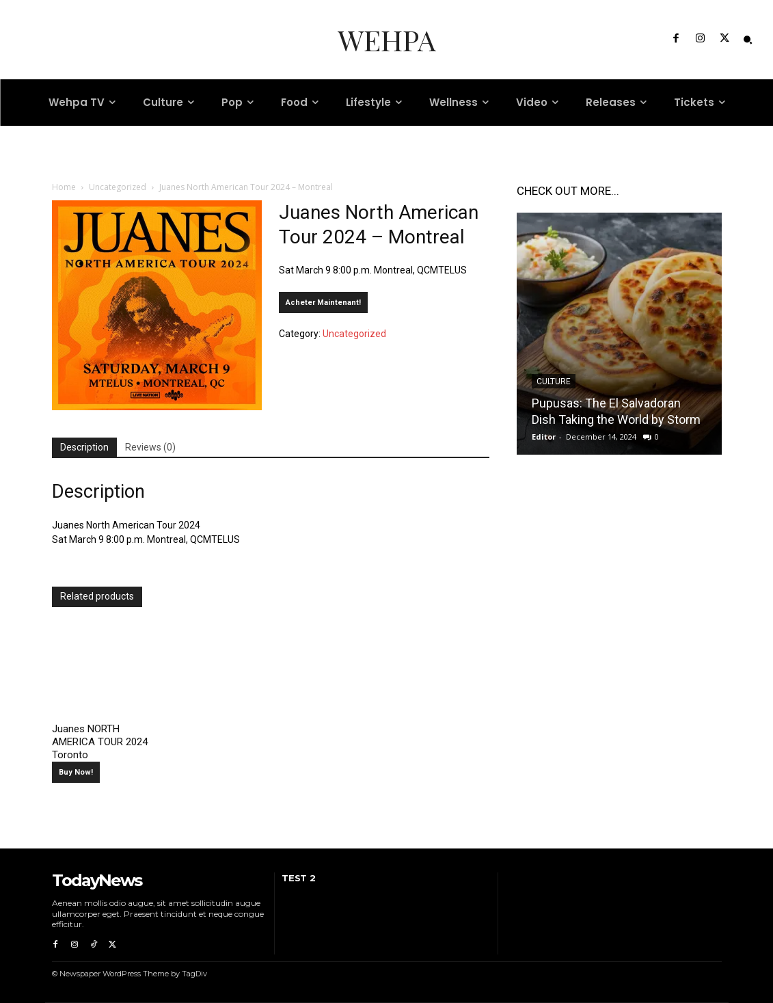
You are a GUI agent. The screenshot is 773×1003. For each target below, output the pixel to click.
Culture (554, 381)
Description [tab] (84, 447)
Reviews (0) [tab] (150, 447)
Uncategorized (117, 187)
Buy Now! (76, 772)
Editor (544, 436)
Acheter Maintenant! (323, 302)
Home (64, 187)
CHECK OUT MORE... (568, 191)
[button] (747, 39)
